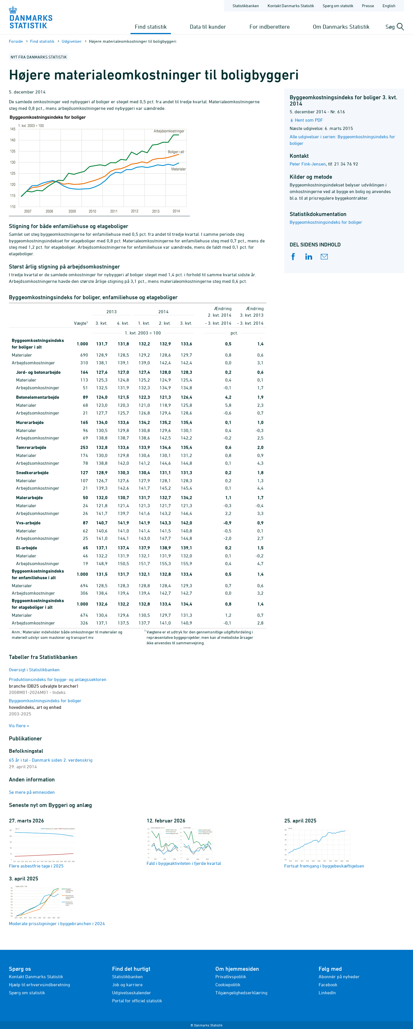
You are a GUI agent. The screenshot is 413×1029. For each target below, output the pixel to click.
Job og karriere (127, 984)
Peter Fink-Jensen (308, 163)
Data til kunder (208, 26)
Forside (16, 41)
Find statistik (151, 26)
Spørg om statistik (27, 992)
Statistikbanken (246, 5)
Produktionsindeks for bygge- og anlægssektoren (57, 686)
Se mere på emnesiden (32, 792)
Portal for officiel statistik (137, 1000)
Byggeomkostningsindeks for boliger (326, 222)
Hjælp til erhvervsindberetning (39, 984)
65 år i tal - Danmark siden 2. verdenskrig (50, 759)
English (389, 5)
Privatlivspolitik (230, 976)
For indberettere (270, 26)
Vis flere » (19, 725)
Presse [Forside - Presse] (368, 5)
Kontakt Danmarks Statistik (36, 976)
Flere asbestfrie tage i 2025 (42, 847)
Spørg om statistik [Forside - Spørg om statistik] (338, 5)
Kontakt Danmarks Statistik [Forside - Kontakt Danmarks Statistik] (291, 5)
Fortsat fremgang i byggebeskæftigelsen (324, 847)
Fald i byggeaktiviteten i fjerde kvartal (184, 846)
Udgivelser (72, 41)
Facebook (328, 984)
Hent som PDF (309, 119)
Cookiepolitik (227, 984)
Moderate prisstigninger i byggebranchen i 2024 (57, 905)
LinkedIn (327, 992)
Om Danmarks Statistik (341, 26)
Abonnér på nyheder (339, 976)
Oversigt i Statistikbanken (34, 669)
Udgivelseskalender (131, 992)
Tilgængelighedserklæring (241, 992)
